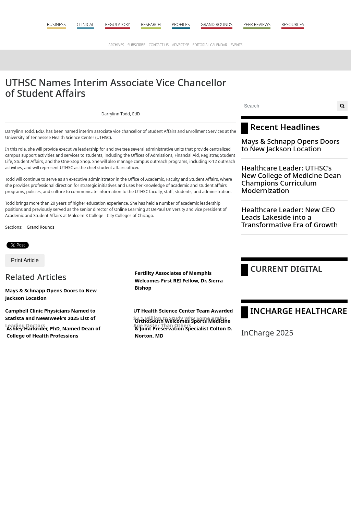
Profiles (181, 24)
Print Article (25, 260)
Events (236, 44)
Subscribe (136, 44)
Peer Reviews (256, 24)
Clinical (85, 24)
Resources (292, 24)
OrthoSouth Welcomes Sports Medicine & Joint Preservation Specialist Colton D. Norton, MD (183, 328)
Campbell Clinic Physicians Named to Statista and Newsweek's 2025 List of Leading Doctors (50, 318)
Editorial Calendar (210, 44)
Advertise (180, 44)
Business (56, 24)
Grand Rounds (216, 24)
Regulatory (117, 24)
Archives (116, 44)
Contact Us (159, 44)
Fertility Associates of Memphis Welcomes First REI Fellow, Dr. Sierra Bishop (179, 280)
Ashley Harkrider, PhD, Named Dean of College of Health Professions (53, 332)
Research (151, 24)
